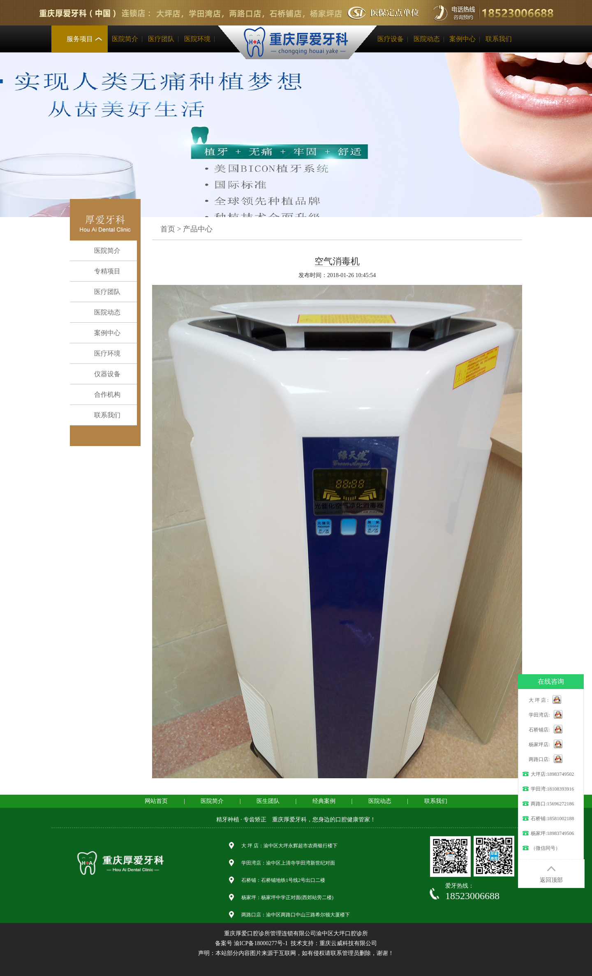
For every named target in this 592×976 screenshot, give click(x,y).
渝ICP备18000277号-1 (261, 943)
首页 (167, 229)
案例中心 (462, 38)
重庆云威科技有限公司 (348, 943)
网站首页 (156, 801)
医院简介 (125, 38)
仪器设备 (100, 374)
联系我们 (499, 38)
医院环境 (197, 38)
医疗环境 (100, 353)
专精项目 (100, 271)
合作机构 (100, 395)
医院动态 (427, 38)
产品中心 (198, 229)
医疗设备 (390, 38)
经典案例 (323, 801)
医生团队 (268, 801)
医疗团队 (161, 38)
